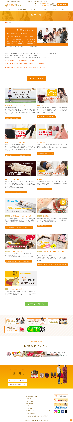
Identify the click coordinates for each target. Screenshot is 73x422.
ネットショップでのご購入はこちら (17, 380)
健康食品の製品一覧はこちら (45, 225)
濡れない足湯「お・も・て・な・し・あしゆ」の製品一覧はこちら (53, 264)
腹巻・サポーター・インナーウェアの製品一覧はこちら (18, 155)
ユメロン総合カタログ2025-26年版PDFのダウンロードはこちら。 (22, 60)
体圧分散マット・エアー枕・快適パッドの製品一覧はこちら (19, 227)
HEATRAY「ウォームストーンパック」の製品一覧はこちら (19, 261)
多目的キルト (41, 142)
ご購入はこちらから (37, 78)
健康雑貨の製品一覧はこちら (45, 189)
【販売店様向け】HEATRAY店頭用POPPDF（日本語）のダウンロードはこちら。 (26, 64)
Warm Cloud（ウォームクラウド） (15, 105)
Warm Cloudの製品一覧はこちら (14, 118)
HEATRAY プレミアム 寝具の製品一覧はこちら (16, 192)
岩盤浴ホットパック (17, 251)
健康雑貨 (40, 179)
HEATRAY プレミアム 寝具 (13, 179)
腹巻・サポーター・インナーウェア (16, 142)
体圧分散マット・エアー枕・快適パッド (23, 216)
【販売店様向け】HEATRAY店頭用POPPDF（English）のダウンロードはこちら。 (26, 67)
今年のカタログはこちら (14, 289)
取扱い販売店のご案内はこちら (17, 384)
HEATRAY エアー (42, 105)
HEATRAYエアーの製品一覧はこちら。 (47, 116)
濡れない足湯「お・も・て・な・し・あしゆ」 (52, 252)
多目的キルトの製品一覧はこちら (46, 153)
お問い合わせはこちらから (38, 304)
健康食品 (46, 216)
